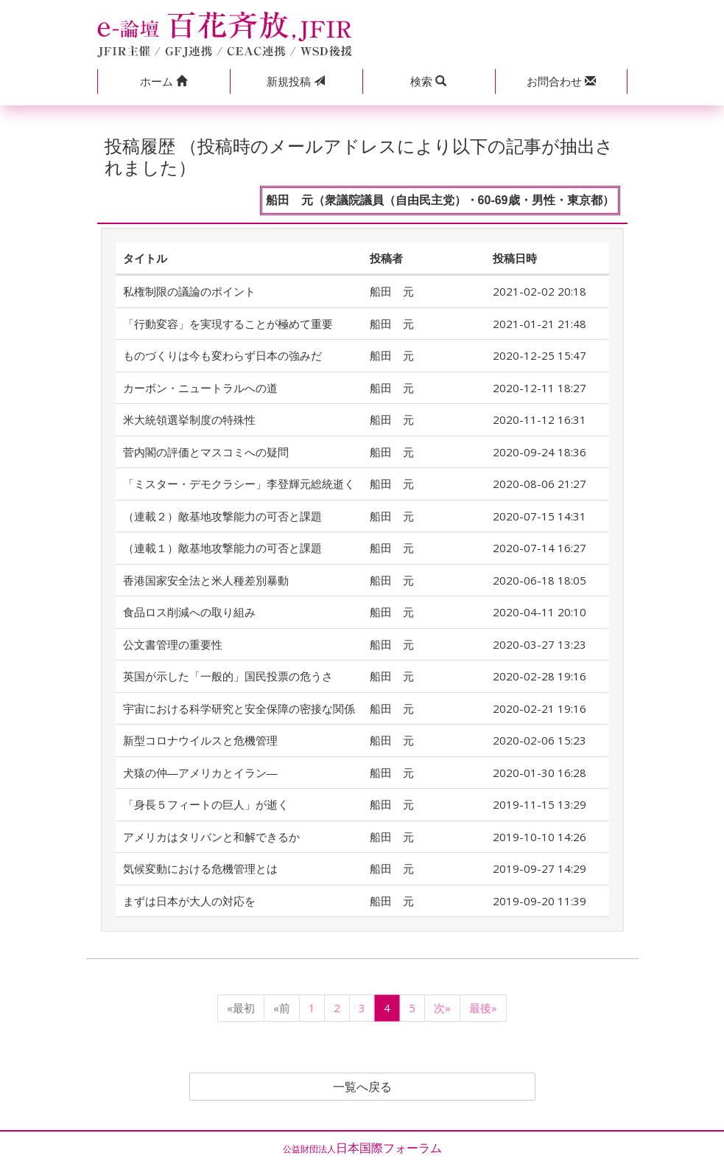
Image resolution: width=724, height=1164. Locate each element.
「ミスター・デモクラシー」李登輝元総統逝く (239, 483)
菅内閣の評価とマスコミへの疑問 (206, 452)
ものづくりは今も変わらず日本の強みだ (222, 355)
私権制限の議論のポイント (189, 291)
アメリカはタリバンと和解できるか (211, 836)
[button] (163, 81)
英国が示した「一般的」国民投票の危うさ (228, 676)
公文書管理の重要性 (172, 644)
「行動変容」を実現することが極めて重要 (228, 323)
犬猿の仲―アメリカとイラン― (200, 772)
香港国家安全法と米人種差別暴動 (206, 580)
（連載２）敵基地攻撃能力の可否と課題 (222, 516)
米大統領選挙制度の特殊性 (189, 419)
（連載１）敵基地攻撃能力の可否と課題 (222, 547)
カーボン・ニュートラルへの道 (200, 387)
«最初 (241, 1007)
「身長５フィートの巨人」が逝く (206, 804)
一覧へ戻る (362, 1086)
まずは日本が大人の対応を (189, 900)
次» (442, 1007)
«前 (281, 1007)
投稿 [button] (296, 81)
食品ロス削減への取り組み (189, 611)
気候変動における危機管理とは (200, 868)
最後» (483, 1007)
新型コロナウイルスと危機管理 (200, 740)
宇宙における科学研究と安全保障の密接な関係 (239, 708)
